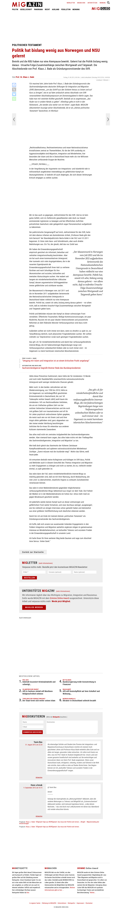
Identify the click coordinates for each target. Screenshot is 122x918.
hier (28, 893)
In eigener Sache (34, 903)
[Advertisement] (61, 27)
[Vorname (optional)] (59, 572)
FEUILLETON (65, 9)
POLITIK (15, 9)
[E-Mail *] (33, 572)
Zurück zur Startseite (33, 552)
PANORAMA (38, 9)
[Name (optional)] (84, 572)
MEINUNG (76, 9)
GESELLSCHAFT (26, 9)
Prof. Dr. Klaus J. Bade (25, 77)
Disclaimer (89, 903)
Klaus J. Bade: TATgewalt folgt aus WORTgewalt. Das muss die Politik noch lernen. (52, 827)
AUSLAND (55, 9)
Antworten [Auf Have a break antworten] (39, 816)
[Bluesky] (14, 94)
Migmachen (81, 3)
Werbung (103, 3)
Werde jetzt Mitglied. (61, 601)
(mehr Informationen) (46, 563)
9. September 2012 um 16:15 (33, 788)
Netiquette (56, 717)
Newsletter (71, 3)
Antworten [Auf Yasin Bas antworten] (39, 777)
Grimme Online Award (59, 598)
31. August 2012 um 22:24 (33, 745)
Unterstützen (92, 3)
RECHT (47, 9)
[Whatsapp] (14, 99)
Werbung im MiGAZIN (49, 903)
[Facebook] (14, 85)
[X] (14, 90)
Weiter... (92, 893)
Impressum (80, 903)
